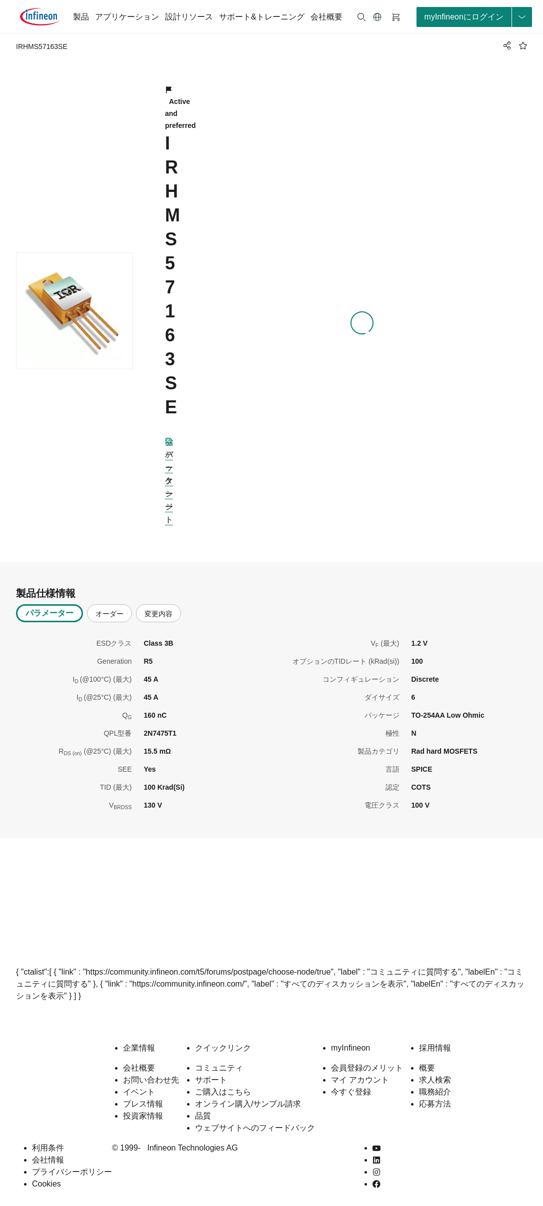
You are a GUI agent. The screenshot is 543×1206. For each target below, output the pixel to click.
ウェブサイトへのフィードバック (255, 1128)
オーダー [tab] (110, 614)
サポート (211, 1080)
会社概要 (326, 16)
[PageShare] (505, 45)
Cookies (46, 1184)
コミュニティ (219, 1068)
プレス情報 (143, 1104)
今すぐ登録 (351, 1092)
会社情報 (48, 1160)
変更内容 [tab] (158, 614)
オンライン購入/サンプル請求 (248, 1104)
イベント (139, 1092)
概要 (427, 1068)
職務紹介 (435, 1092)
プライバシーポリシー (72, 1172)
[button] (378, 17)
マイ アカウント (360, 1080)
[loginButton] (474, 17)
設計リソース (189, 16)
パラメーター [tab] (50, 613)
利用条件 (48, 1148)
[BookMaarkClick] (523, 45)
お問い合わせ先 (151, 1080)
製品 (81, 16)
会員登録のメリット (367, 1068)
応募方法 (435, 1104)
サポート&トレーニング (261, 16)
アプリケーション (127, 16)
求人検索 (435, 1080)
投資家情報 (143, 1116)
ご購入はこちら (223, 1092)
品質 (203, 1116)
